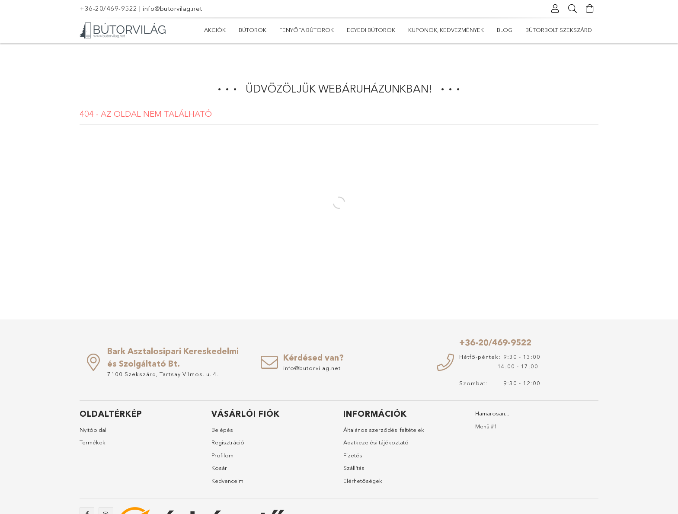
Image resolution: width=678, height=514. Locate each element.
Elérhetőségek (362, 480)
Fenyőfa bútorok (306, 29)
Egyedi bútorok (371, 29)
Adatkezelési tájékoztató (376, 442)
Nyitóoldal (93, 429)
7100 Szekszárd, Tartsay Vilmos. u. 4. (163, 373)
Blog (504, 29)
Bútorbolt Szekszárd (558, 29)
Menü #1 (486, 426)
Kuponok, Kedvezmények (446, 29)
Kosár (219, 467)
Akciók (215, 29)
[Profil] (555, 8)
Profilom (222, 455)
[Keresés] (572, 8)
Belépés (222, 429)
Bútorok (252, 29)
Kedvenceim (227, 480)
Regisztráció (227, 442)
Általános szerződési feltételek (383, 429)
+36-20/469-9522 (109, 8)
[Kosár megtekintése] (589, 8)
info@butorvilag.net (172, 8)
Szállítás (354, 467)
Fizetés (352, 455)
